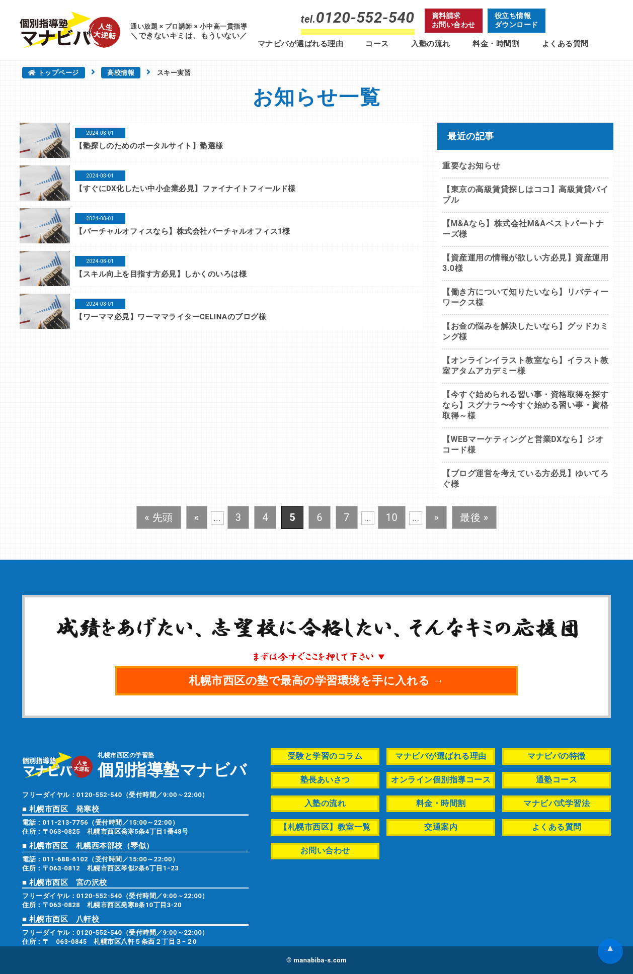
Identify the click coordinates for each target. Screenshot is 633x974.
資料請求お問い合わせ (454, 20)
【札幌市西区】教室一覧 (325, 827)
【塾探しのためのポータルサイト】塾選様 (149, 145)
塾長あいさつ (325, 779)
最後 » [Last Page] (474, 517)
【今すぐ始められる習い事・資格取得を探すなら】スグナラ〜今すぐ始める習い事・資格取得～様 (525, 405)
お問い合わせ (325, 850)
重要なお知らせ (471, 165)
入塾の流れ (430, 43)
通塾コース (557, 779)
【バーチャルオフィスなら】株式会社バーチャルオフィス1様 (182, 231)
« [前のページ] (196, 517)
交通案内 (440, 827)
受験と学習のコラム (325, 756)
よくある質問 (565, 43)
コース (377, 43)
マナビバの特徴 (556, 756)
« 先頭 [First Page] (158, 517)
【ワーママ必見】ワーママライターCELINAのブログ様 (170, 316)
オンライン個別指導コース (441, 779)
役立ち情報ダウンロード (516, 20)
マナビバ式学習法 (556, 803)
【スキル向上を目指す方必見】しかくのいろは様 (161, 274)
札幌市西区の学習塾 (172, 764)
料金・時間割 (495, 43)
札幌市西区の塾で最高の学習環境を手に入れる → (316, 680)
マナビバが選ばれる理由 (301, 43)
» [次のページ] (436, 517)
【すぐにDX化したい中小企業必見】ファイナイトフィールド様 (185, 188)
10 (392, 517)
